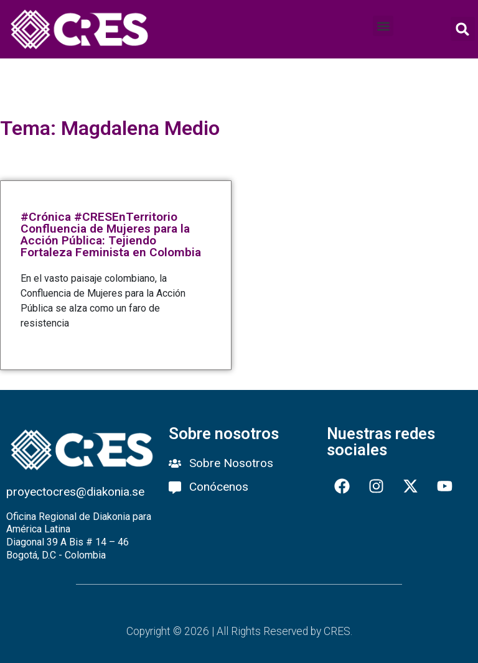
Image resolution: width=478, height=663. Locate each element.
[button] (383, 26)
